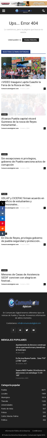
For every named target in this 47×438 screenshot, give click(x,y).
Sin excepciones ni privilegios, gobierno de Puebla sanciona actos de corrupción (23, 161)
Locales (4, 114)
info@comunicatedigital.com (29, 323)
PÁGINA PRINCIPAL (30, 40)
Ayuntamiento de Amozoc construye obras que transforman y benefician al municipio (31, 347)
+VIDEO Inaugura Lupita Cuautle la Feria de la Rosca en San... (21, 84)
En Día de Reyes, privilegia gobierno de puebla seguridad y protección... (21, 239)
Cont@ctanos (37, 431)
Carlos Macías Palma (9, 416)
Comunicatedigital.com (10, 88)
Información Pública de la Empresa (17, 431)
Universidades (7, 405)
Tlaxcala (4, 401)
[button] (43, 10)
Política (4, 420)
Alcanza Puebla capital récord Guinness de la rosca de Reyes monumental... (19, 121)
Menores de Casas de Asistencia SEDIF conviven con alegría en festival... (20, 277)
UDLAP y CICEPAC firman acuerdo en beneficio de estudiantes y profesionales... (22, 201)
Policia (4, 412)
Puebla (4, 194)
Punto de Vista (7, 408)
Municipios (5, 78)
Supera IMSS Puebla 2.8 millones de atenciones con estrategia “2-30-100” (30, 372)
